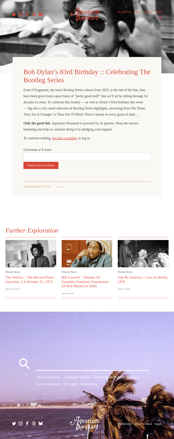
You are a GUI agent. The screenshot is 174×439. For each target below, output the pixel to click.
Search (160, 17)
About (137, 11)
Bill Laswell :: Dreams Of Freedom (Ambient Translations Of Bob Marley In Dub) (85, 281)
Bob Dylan (60, 187)
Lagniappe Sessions (77, 377)
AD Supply (70, 384)
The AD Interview (48, 377)
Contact (147, 11)
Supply (158, 11)
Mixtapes (133, 377)
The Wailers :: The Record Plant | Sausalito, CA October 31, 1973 (30, 279)
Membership (125, 11)
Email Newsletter (48, 384)
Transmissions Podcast (108, 377)
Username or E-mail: (37, 149)
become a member (64, 138)
